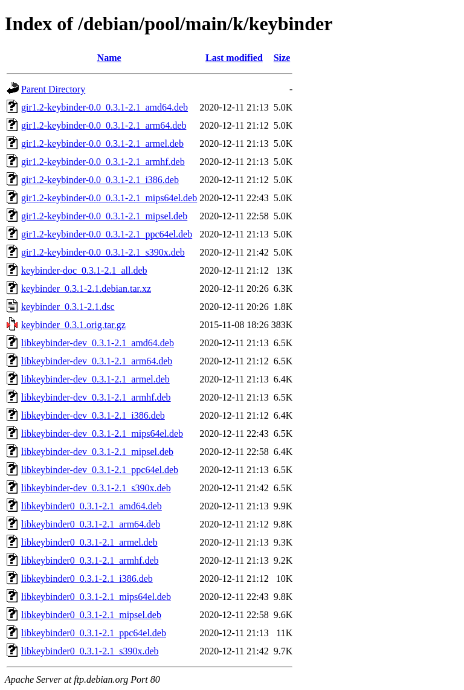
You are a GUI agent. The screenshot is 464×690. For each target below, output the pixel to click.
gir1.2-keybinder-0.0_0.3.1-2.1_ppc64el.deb (106, 234)
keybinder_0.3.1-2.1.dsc (68, 306)
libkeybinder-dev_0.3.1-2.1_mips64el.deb (102, 433)
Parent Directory (53, 89)
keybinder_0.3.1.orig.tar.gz (73, 325)
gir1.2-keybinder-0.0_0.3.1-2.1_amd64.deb (104, 107)
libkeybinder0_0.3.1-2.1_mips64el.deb (96, 597)
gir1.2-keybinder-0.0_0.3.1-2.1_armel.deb (102, 143)
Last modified (234, 58)
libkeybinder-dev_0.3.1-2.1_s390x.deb (96, 488)
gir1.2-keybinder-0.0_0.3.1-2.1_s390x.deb (103, 252)
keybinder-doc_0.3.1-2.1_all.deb (84, 270)
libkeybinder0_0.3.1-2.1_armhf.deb (90, 560)
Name (109, 58)
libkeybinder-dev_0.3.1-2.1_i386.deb (93, 415)
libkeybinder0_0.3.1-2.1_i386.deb (87, 578)
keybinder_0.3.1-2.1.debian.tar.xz (86, 288)
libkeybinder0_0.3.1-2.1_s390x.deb (90, 651)
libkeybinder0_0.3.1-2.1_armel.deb (89, 542)
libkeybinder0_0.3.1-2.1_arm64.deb (90, 524)
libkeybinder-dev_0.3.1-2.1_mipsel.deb (97, 452)
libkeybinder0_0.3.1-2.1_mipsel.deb (91, 615)
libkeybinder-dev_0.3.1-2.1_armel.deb (95, 379)
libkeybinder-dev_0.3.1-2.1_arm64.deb (96, 361)
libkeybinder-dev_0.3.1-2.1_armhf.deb (96, 397)
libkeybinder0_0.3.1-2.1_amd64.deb (91, 506)
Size (282, 58)
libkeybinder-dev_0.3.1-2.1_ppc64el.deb (99, 470)
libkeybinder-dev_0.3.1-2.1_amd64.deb (97, 343)
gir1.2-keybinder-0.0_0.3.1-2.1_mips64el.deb (109, 198)
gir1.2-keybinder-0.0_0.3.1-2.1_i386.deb (100, 180)
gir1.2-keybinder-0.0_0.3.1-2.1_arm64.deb (103, 125)
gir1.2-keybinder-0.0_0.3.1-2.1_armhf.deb (103, 161)
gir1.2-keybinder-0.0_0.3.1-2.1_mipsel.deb (104, 216)
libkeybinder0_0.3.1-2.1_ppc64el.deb (93, 633)
